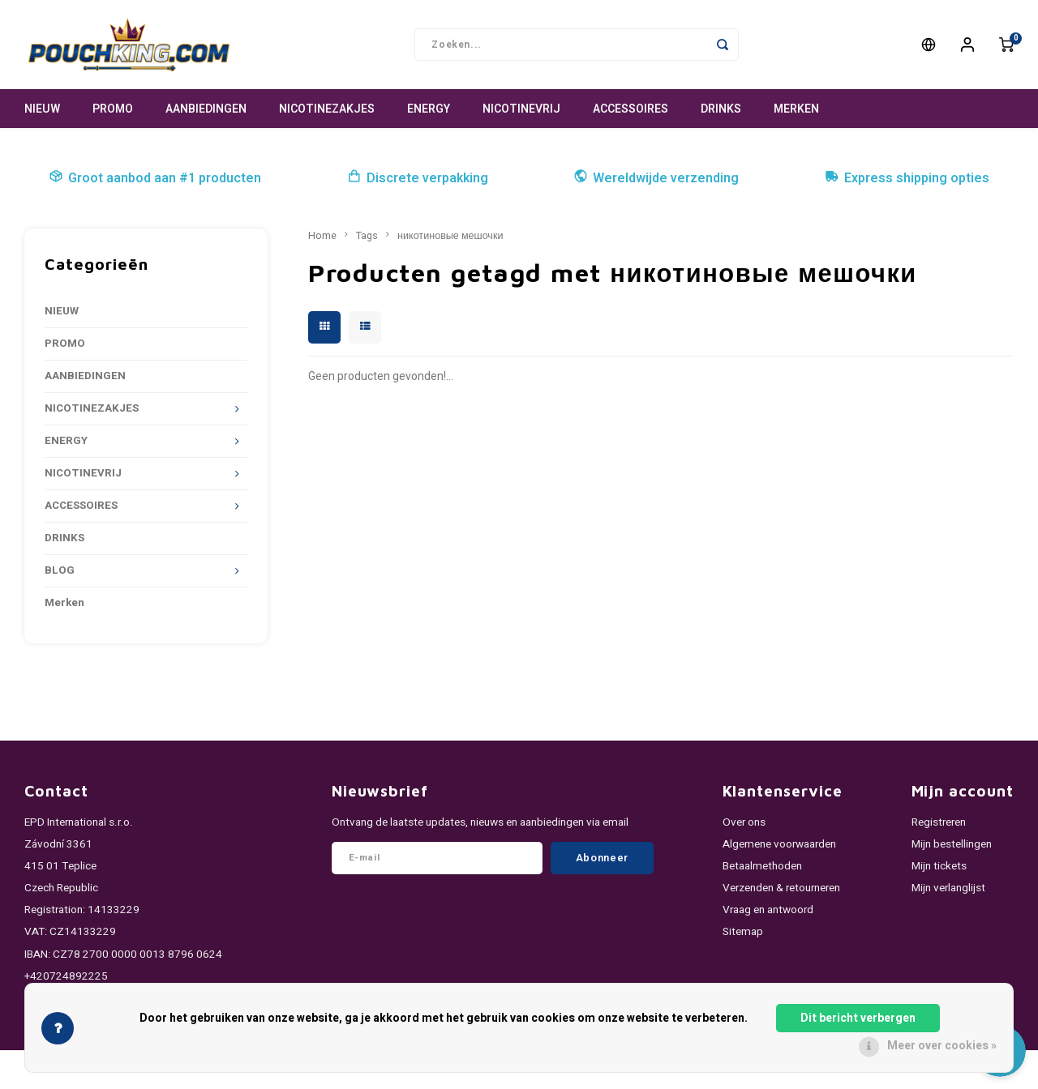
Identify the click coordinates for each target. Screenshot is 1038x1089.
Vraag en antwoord (768, 910)
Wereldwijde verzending (656, 178)
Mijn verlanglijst (948, 888)
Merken (796, 108)
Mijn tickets (939, 866)
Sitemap (743, 932)
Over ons (744, 822)
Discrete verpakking (417, 178)
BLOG (60, 570)
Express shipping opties (907, 178)
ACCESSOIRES (630, 108)
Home (322, 235)
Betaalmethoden (762, 866)
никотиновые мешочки (450, 235)
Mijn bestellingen (951, 844)
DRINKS (721, 108)
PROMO (112, 108)
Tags (367, 235)
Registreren (938, 822)
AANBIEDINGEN (206, 108)
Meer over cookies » (942, 1045)
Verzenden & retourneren (781, 888)
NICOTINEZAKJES (327, 108)
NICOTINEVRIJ (521, 108)
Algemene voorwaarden (779, 844)
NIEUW (42, 108)
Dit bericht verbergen (858, 1018)
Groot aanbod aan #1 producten (155, 178)
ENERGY (428, 108)
